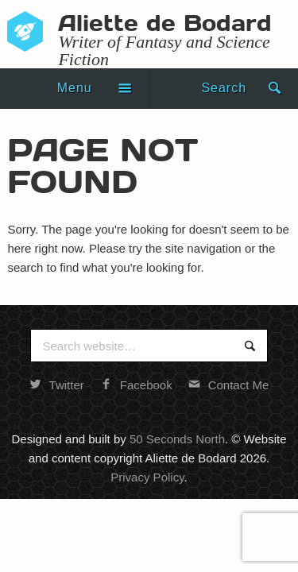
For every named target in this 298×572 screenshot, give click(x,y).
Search (223, 88)
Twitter (56, 385)
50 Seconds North (177, 439)
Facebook (136, 385)
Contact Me (228, 385)
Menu (74, 88)
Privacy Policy (147, 477)
